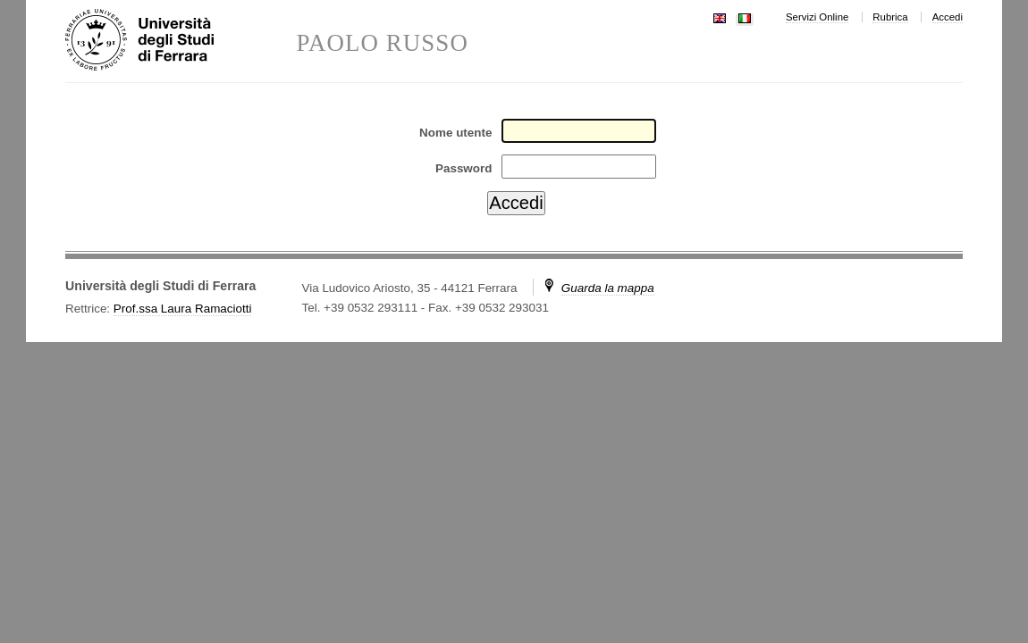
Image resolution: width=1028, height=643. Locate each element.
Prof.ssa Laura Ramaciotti (183, 308)
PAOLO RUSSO (382, 43)
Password (463, 168)
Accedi (947, 17)
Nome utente (455, 132)
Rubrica (889, 17)
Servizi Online (817, 17)
